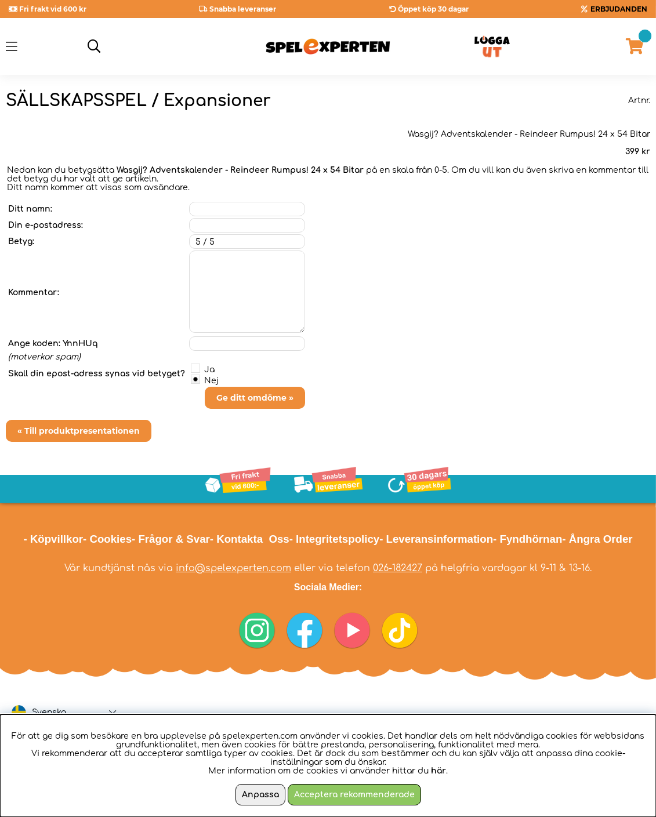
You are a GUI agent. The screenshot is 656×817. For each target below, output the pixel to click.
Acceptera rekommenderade (354, 794)
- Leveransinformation (436, 539)
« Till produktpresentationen (78, 431)
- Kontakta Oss (249, 539)
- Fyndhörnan (527, 539)
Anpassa (260, 794)
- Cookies (107, 539)
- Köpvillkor (53, 539)
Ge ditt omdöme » (254, 398)
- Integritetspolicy (334, 539)
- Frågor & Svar (171, 539)
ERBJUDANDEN (618, 9)
